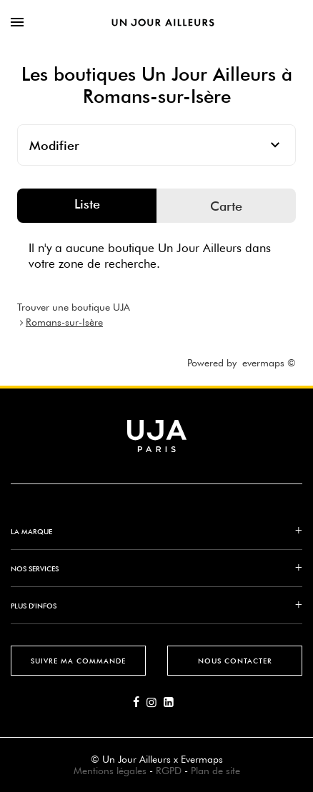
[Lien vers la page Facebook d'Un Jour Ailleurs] (139, 702)
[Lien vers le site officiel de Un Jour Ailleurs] (163, 22)
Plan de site (215, 770)
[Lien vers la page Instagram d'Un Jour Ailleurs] (155, 702)
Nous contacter (235, 660)
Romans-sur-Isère (64, 322)
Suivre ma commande (78, 660)
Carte (226, 206)
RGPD (169, 770)
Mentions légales (110, 770)
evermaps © (269, 363)
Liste (87, 203)
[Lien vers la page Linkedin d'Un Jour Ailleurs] (172, 702)
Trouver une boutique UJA (73, 307)
